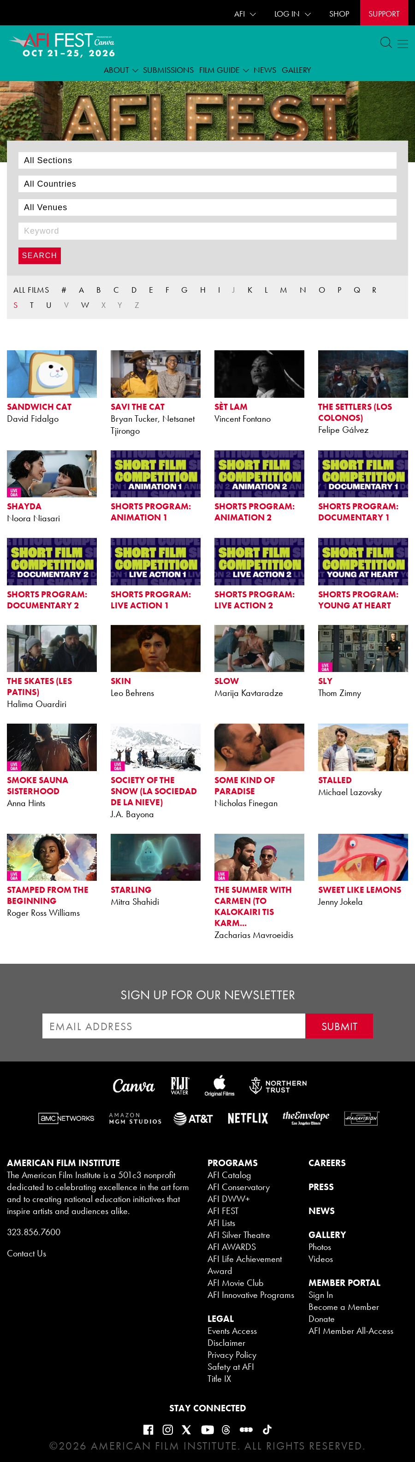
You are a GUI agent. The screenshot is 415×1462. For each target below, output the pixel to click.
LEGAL (221, 1319)
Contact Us (26, 1253)
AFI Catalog (229, 1175)
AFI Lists (221, 1223)
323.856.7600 (33, 1232)
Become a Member (343, 1307)
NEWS (321, 1211)
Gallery (296, 70)
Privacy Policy (232, 1355)
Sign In (320, 1295)
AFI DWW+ (229, 1199)
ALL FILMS (31, 289)
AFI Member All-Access (350, 1331)
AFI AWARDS (232, 1247)
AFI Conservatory (239, 1187)
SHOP (339, 13)
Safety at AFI (231, 1367)
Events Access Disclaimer (232, 1337)
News (265, 70)
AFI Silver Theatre (239, 1235)
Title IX (219, 1379)
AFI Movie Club (236, 1283)
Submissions (168, 70)
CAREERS (327, 1163)
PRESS (321, 1187)
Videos (320, 1259)
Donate (321, 1319)
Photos (319, 1247)
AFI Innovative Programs (251, 1295)
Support (384, 13)
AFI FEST (223, 1211)
